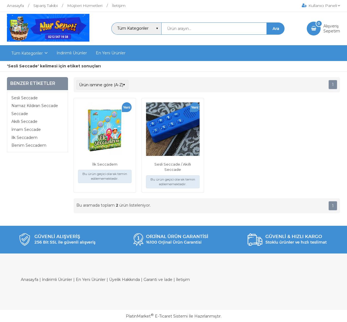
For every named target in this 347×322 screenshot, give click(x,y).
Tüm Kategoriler (27, 53)
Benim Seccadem (28, 145)
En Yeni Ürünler (90, 279)
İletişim (183, 279)
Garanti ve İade (158, 279)
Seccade (19, 113)
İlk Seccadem (24, 137)
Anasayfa (29, 279)
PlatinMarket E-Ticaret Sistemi (157, 316)
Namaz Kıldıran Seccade (34, 105)
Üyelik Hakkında (124, 279)
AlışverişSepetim (331, 29)
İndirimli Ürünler (57, 279)
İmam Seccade (26, 129)
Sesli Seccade (24, 97)
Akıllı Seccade (24, 121)
